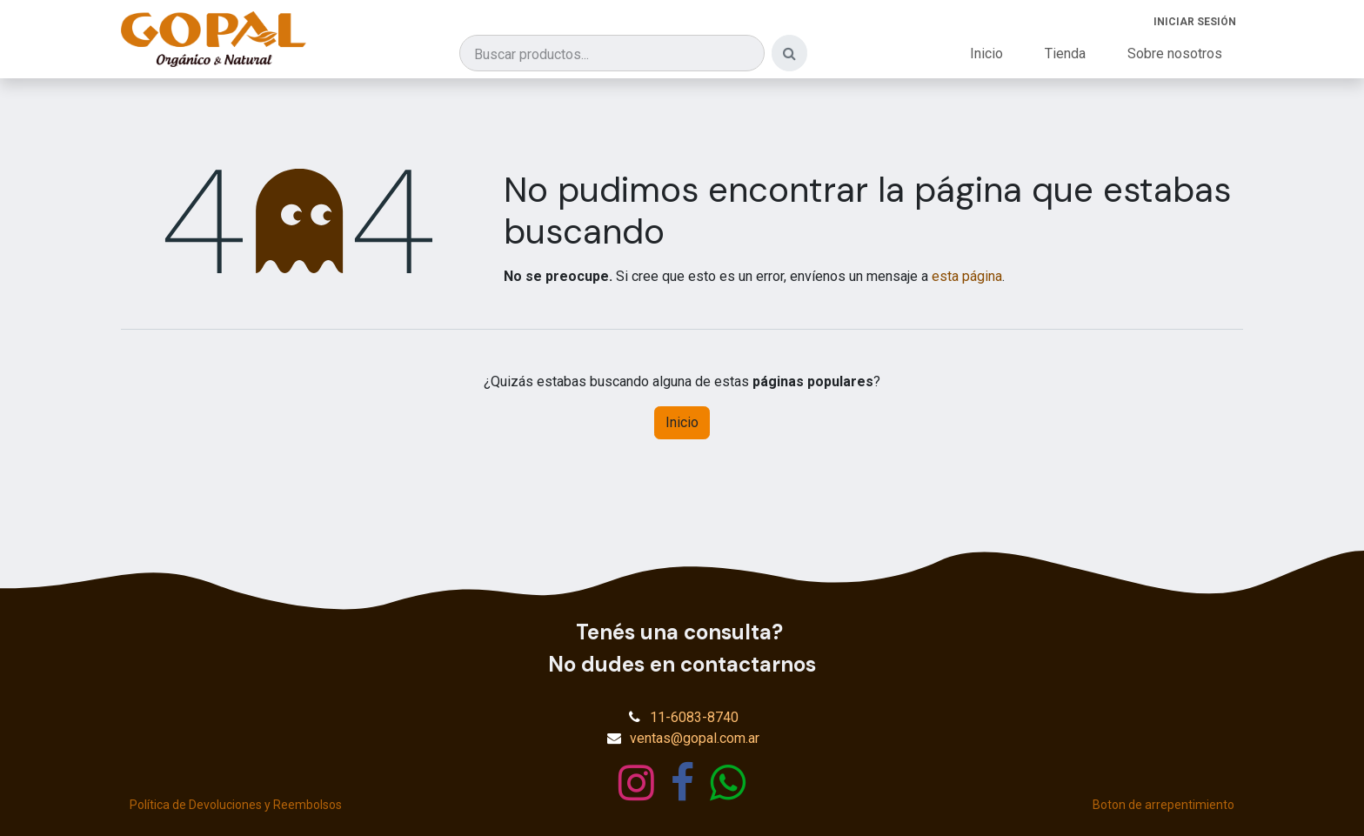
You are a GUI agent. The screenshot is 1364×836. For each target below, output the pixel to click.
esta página (967, 276)
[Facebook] (682, 783)
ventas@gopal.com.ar (694, 738)
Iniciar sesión (1194, 22)
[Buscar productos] (612, 53)
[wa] (727, 783)
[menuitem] (986, 54)
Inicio (682, 422)
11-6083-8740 (694, 717)
